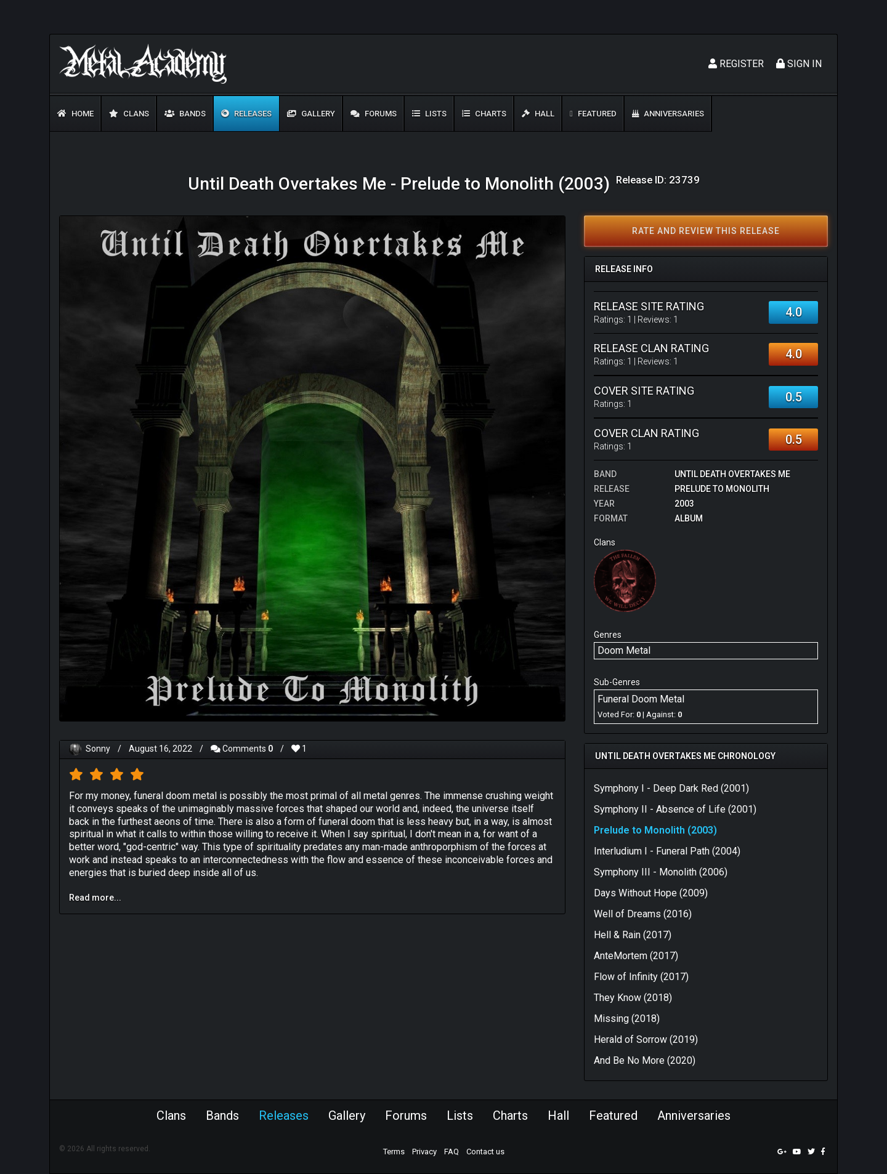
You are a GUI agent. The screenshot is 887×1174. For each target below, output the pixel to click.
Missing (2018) (627, 1018)
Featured (593, 113)
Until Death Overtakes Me (732, 474)
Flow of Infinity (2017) (641, 977)
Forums (373, 113)
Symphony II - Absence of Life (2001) (675, 809)
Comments (242, 749)
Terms (394, 1151)
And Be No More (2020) (644, 1060)
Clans (129, 113)
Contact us (485, 1151)
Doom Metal (623, 650)
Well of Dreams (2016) (643, 914)
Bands (185, 113)
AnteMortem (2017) (636, 956)
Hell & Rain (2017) (632, 935)
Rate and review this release (706, 231)
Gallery (311, 113)
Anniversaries (668, 113)
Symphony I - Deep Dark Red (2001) (671, 788)
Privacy (424, 1151)
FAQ (451, 1151)
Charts (484, 113)
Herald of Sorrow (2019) (646, 1039)
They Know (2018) (633, 997)
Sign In (799, 64)
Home (75, 113)
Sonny (98, 749)
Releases (246, 113)
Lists (429, 113)
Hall (538, 113)
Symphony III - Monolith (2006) (660, 872)
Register (736, 64)
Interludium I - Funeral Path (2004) (667, 851)
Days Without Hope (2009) (651, 893)
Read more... (95, 898)
